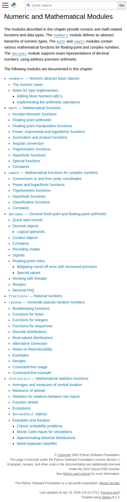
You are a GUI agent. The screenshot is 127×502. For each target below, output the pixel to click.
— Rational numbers (35, 296)
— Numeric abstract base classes (43, 78)
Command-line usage (30, 367)
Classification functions (31, 202)
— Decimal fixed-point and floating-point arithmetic (57, 214)
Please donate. (109, 483)
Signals (19, 255)
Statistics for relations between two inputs (46, 396)
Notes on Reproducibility (32, 349)
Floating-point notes (29, 261)
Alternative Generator (30, 343)
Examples (21, 355)
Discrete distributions (30, 332)
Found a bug (109, 492)
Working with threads (30, 278)
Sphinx (107, 497)
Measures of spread (29, 390)
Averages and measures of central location (47, 385)
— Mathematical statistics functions (48, 378)
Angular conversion (28, 143)
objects (30, 414)
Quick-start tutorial (27, 220)
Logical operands (31, 232)
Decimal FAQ (23, 290)
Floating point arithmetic (32, 120)
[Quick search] (71, 5)
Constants (21, 167)
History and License (76, 474)
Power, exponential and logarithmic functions (49, 132)
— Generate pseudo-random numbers (46, 302)
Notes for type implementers (35, 90)
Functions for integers (30, 320)
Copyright (64, 455)
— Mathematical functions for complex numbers (53, 173)
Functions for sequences (33, 326)
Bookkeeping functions (31, 308)
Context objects (25, 238)
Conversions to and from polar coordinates (47, 179)
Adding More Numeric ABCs (39, 96)
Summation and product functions (40, 137)
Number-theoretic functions (35, 114)
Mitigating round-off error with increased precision (57, 267)
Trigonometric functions (32, 149)
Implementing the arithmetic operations (48, 102)
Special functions (26, 161)
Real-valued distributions (33, 338)
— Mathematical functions (34, 108)
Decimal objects (25, 226)
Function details (25, 402)
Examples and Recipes (31, 420)
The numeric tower (28, 85)
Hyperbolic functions (29, 155)
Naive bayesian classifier (37, 443)
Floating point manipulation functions (42, 126)
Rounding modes (26, 249)
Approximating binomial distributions (46, 438)
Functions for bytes (28, 314)
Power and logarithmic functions (38, 185)
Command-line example (32, 373)
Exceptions (21, 408)
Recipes (19, 284)
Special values (28, 273)
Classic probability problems (39, 426)
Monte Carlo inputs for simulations (44, 432)
